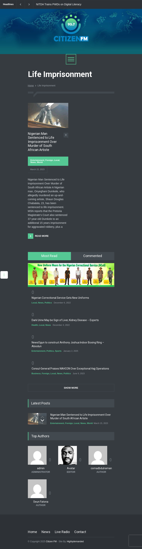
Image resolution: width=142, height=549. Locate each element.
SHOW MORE (71, 388)
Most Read (49, 256)
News (33, 162)
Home (31, 85)
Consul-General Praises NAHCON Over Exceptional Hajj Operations (70, 368)
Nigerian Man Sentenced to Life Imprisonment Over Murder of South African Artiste (42, 142)
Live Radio (62, 532)
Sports (58, 351)
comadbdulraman (101, 468)
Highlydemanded (75, 541)
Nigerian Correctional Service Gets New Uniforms (60, 297)
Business (36, 373)
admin (41, 468)
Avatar (71, 468)
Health (35, 325)
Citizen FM (51, 541)
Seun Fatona (40, 501)
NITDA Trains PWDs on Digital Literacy (58, 4)
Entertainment (37, 160)
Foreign (49, 160)
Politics (48, 303)
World (40, 162)
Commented (92, 256)
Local (56, 160)
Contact (80, 532)
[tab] (49, 256)
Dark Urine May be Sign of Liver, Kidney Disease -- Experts (65, 320)
